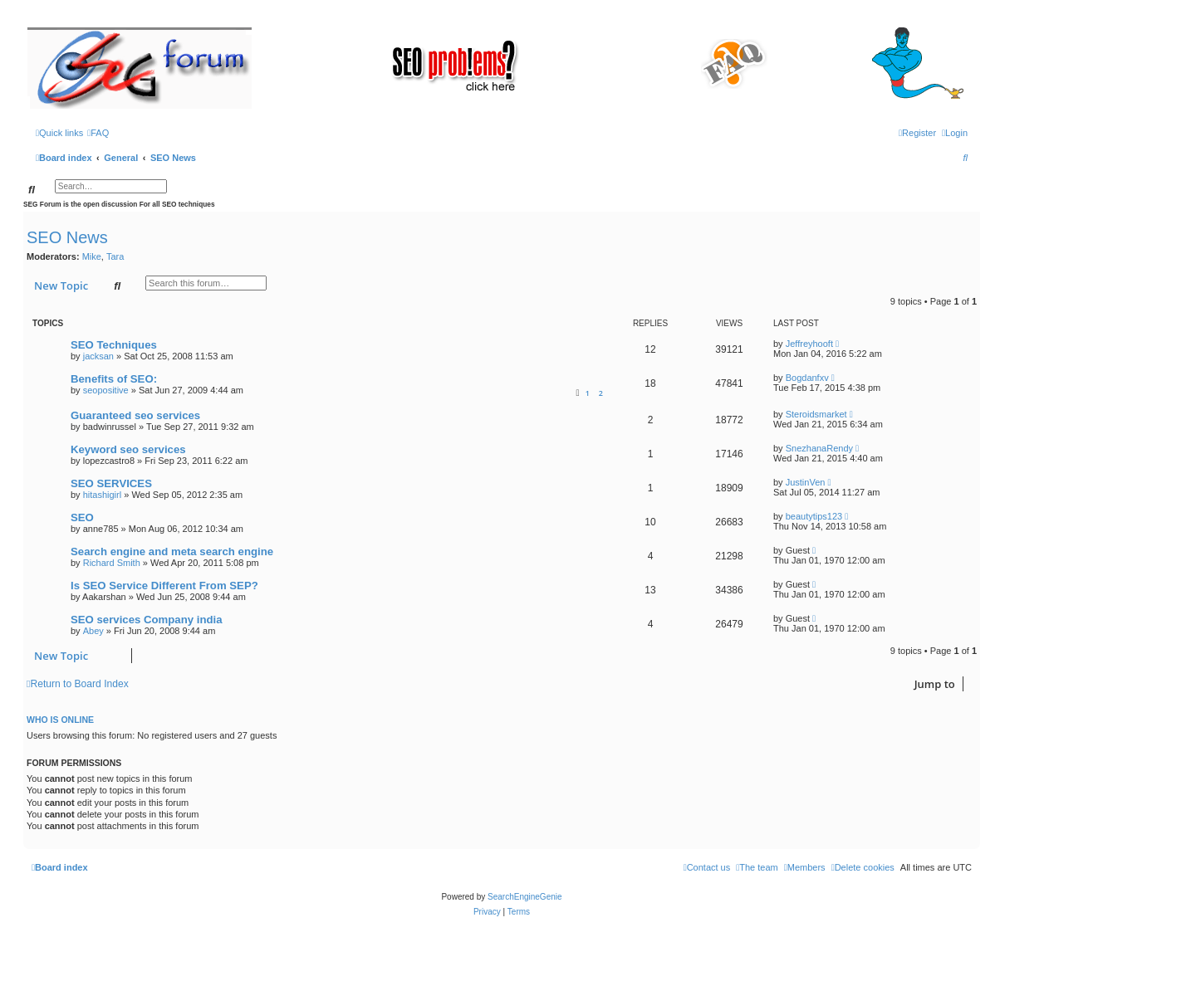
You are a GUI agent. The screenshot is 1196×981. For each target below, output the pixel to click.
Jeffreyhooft (809, 344)
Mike (91, 256)
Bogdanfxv (807, 378)
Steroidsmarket (816, 414)
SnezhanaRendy (819, 448)
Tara (115, 256)
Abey (93, 631)
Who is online (60, 720)
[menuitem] (98, 133)
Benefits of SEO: (114, 379)
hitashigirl (102, 495)
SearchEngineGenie (525, 896)
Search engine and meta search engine (172, 551)
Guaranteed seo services (135, 415)
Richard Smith (111, 563)
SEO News (67, 237)
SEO (82, 517)
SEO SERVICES (111, 483)
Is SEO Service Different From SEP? (164, 585)
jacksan (98, 356)
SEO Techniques (114, 345)
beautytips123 (814, 516)
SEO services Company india (147, 619)
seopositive (106, 390)
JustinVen (806, 482)
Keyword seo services (128, 449)
